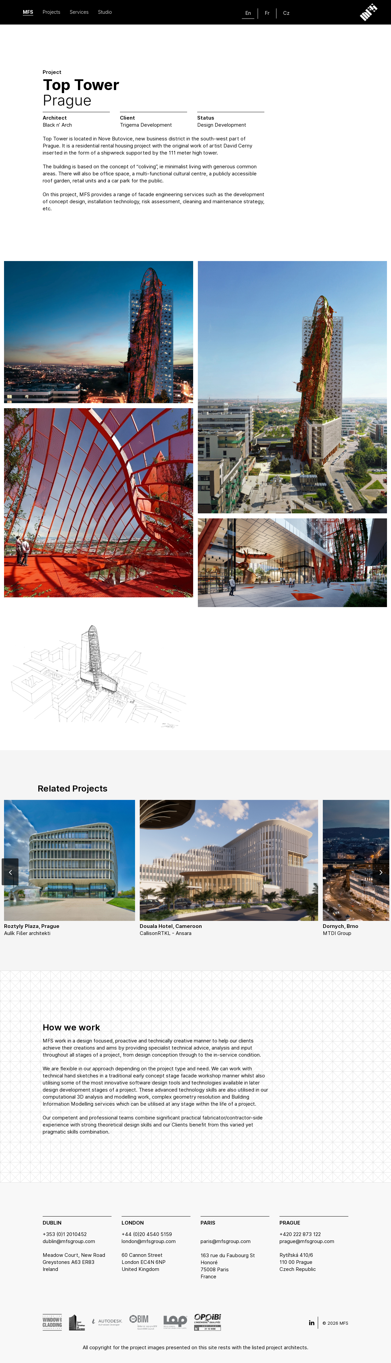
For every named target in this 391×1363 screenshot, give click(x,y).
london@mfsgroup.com (149, 1241)
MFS (28, 12)
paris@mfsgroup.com (226, 1241)
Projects (51, 12)
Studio (105, 12)
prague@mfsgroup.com (306, 1241)
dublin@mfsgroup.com (69, 1241)
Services (79, 12)
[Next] (381, 871)
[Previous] (10, 871)
